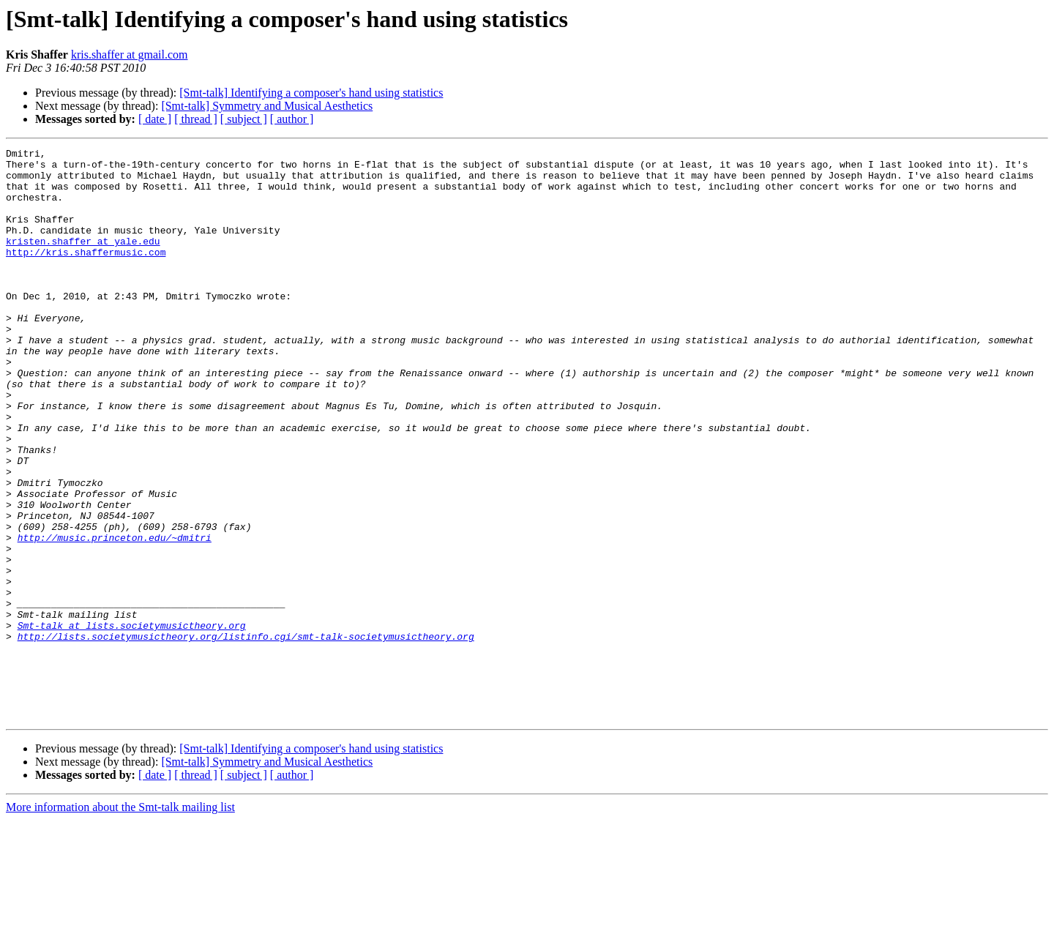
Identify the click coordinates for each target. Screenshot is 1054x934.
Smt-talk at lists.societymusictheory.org (132, 721)
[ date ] (154, 119)
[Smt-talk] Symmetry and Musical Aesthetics (267, 106)
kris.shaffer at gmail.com (129, 54)
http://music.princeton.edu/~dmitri (115, 616)
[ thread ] (195, 119)
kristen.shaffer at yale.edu (83, 260)
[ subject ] (243, 119)
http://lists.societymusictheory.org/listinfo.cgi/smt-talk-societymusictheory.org (246, 734)
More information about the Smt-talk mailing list (120, 921)
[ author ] (292, 119)
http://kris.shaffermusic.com (85, 273)
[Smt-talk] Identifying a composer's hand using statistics (311, 92)
